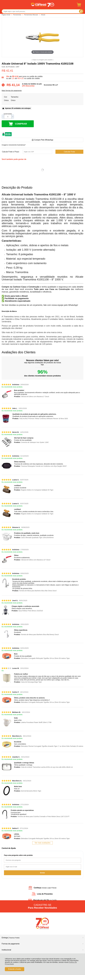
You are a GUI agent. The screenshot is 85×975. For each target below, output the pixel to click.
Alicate (43, 15)
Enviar (42, 873)
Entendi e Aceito (14, 969)
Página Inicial (6, 15)
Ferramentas (17, 15)
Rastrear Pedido (14, 938)
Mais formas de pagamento (12, 90)
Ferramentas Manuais (31, 15)
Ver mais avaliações (42, 843)
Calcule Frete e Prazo (10, 152)
